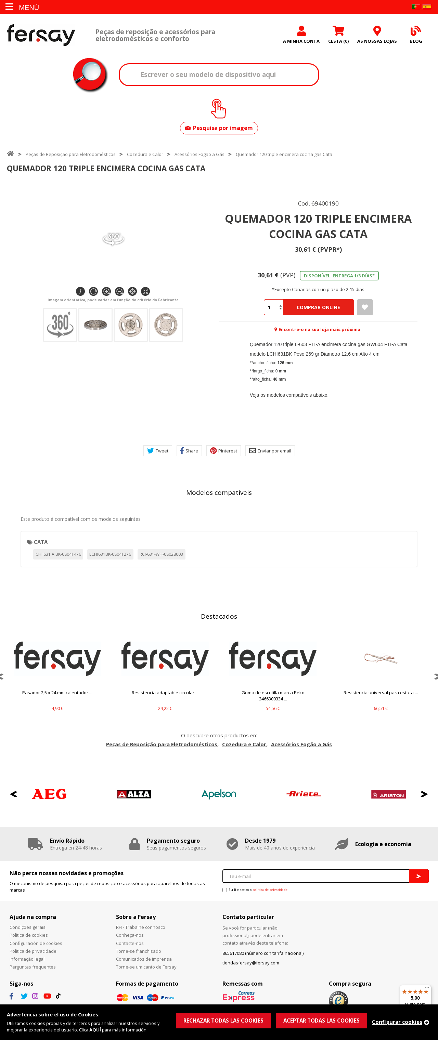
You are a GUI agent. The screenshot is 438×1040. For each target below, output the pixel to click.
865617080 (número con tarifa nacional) (263, 953)
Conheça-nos (130, 935)
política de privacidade (270, 889)
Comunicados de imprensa (144, 959)
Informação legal (27, 959)
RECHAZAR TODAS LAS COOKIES (223, 1020)
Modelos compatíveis (219, 492)
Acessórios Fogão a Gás (199, 154)
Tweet (157, 450)
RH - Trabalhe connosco (140, 927)
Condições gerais (28, 927)
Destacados (219, 616)
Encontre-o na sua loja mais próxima (319, 329)
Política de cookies (29, 935)
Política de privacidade (33, 951)
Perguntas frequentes (33, 967)
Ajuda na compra (33, 917)
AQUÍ (95, 1030)
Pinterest (223, 450)
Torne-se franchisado (138, 951)
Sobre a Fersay (136, 917)
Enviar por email (270, 450)
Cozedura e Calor (145, 154)
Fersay (41, 35)
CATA (41, 542)
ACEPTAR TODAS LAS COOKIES (321, 1020)
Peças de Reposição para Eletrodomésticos (71, 154)
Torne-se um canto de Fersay (146, 967)
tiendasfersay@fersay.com (250, 963)
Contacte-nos (130, 943)
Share (189, 450)
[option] (57, 676)
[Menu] (427, 989)
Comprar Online (318, 307)
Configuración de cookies (36, 943)
